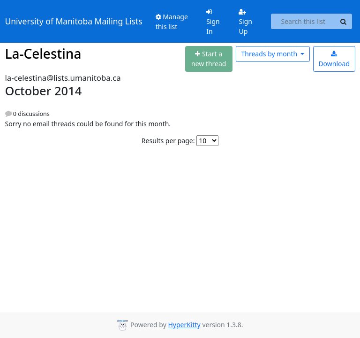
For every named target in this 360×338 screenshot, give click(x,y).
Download (334, 59)
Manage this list (172, 21)
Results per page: (168, 140)
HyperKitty (184, 324)
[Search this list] (303, 22)
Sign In (213, 22)
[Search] (343, 22)
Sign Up (245, 22)
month (270, 53)
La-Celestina (43, 53)
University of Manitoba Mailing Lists (73, 21)
